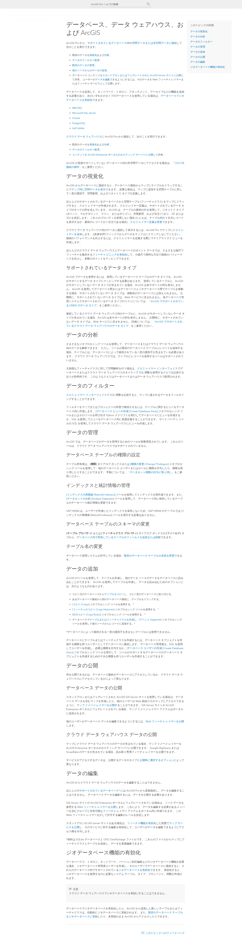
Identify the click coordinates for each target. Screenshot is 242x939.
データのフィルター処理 (85, 60)
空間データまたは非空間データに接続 (154, 42)
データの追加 (197, 51)
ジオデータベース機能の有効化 (207, 66)
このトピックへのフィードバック (165, 933)
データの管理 (197, 46)
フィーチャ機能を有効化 (141, 823)
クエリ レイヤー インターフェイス (157, 368)
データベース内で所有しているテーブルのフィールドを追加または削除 (119, 537)
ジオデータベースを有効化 (134, 869)
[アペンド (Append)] (150, 619)
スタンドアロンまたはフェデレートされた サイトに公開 (141, 75)
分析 (106, 55)
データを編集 (102, 79)
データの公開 (197, 56)
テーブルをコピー (114, 594)
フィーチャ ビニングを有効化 (109, 254)
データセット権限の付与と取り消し (151, 472)
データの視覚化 (199, 31)
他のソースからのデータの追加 (89, 70)
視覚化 (93, 55)
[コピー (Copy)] (81, 604)
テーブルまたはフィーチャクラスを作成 (112, 619)
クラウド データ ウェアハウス (84, 136)
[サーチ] (148, 4)
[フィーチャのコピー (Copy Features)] (93, 609)
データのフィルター (201, 41)
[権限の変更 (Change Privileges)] (149, 464)
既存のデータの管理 (83, 65)
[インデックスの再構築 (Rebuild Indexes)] (90, 494)
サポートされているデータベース (107, 42)
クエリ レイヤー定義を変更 (146, 222)
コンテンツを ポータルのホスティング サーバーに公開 (112, 154)
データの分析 (197, 36)
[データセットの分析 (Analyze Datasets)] (90, 498)
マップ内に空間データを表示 (88, 189)
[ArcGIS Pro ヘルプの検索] (118, 4)
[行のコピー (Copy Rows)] (86, 614)
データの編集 (197, 61)
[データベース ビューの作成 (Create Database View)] (127, 411)
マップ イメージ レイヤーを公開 (96, 705)
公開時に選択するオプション (157, 760)
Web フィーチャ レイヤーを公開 (165, 721)
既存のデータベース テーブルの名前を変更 (149, 555)
